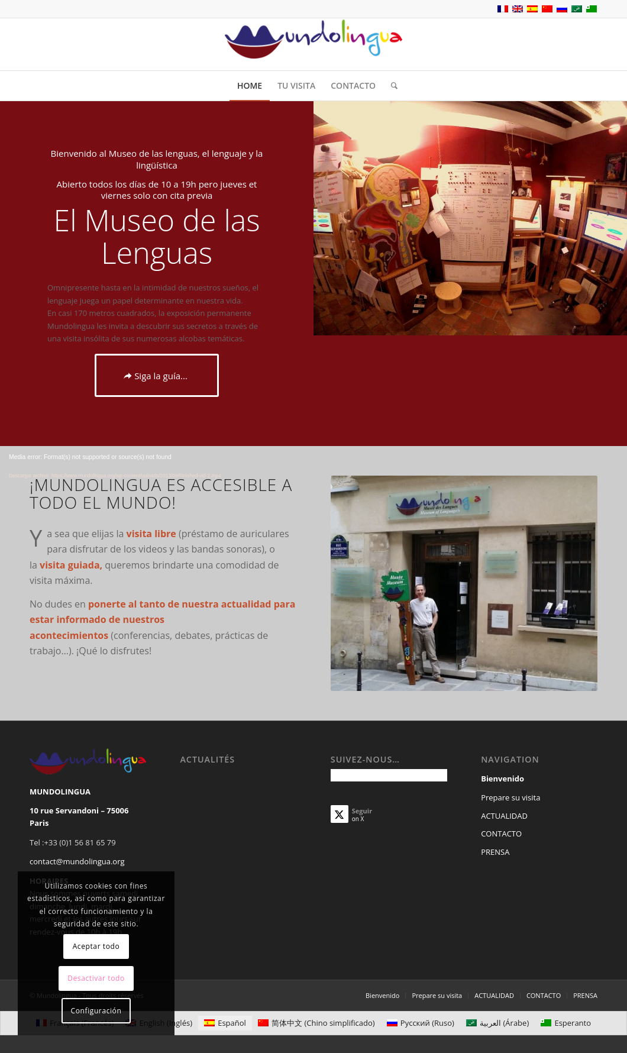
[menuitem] (250, 86)
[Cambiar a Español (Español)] (225, 1023)
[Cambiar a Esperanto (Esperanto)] (566, 1023)
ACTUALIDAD (504, 815)
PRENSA (495, 852)
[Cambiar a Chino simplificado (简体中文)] (316, 1023)
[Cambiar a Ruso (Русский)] (420, 1023)
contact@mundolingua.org (77, 861)
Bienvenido (502, 778)
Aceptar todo (96, 946)
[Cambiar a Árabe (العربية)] (497, 1023)
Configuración (96, 1011)
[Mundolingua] (313, 44)
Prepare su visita (510, 797)
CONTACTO (501, 833)
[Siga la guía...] (157, 375)
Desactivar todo (96, 978)
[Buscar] (390, 86)
